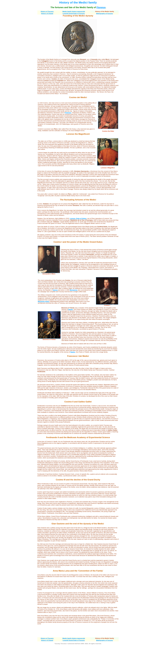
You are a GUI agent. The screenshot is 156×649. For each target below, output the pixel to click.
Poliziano (68, 112)
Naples (70, 309)
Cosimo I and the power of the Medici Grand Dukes (78, 242)
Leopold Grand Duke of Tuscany (74, 13)
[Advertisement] (78, 631)
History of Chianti (47, 13)
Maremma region (43, 301)
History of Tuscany (47, 11)
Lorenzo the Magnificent (78, 134)
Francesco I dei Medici (78, 356)
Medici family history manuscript (73, 11)
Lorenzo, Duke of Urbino (78, 218)
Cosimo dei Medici (78, 97)
